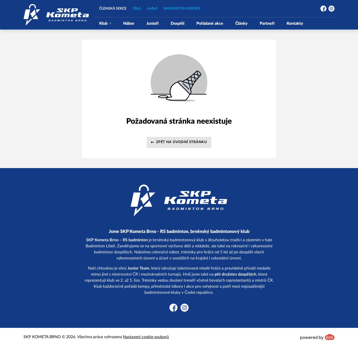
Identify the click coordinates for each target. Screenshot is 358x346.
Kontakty (295, 23)
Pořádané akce (209, 23)
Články (241, 23)
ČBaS (137, 8)
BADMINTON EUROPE (182, 8)
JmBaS (152, 8)
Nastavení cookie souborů (146, 337)
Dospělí (177, 23)
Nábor (128, 23)
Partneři (267, 23)
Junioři (152, 23)
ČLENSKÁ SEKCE (112, 8)
